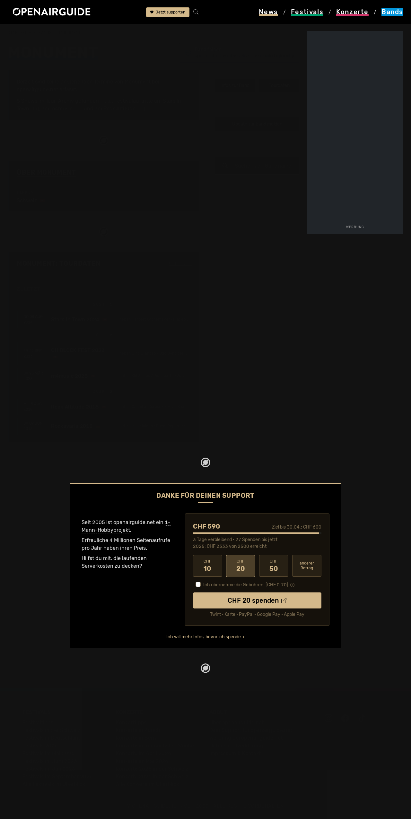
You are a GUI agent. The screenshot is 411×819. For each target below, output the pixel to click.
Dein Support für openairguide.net (250, 730)
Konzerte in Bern (136, 738)
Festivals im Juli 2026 (48, 769)
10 (207, 566)
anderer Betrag (307, 565)
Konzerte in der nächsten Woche (155, 746)
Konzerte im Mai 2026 (142, 761)
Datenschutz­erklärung (236, 746)
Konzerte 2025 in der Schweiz (152, 769)
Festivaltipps (37, 723)
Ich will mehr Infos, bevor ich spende (203, 637)
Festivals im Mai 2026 (48, 753)
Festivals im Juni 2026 (49, 761)
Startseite (19, 32)
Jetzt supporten (167, 12)
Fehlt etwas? (180, 264)
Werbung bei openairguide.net (246, 738)
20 (240, 566)
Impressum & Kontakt (235, 753)
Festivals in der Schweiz (51, 730)
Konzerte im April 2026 (143, 753)
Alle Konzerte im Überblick (147, 784)
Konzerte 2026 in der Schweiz (152, 776)
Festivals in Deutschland (52, 738)
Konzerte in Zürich (138, 730)
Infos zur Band (234, 85)
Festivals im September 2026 (57, 776)
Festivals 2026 (40, 746)
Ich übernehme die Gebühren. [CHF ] (245, 585)
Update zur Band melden (257, 124)
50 (273, 566)
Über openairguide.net (236, 723)
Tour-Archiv (60, 101)
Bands (45, 32)
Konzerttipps (131, 723)
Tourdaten (279, 85)
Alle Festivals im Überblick (53, 784)
